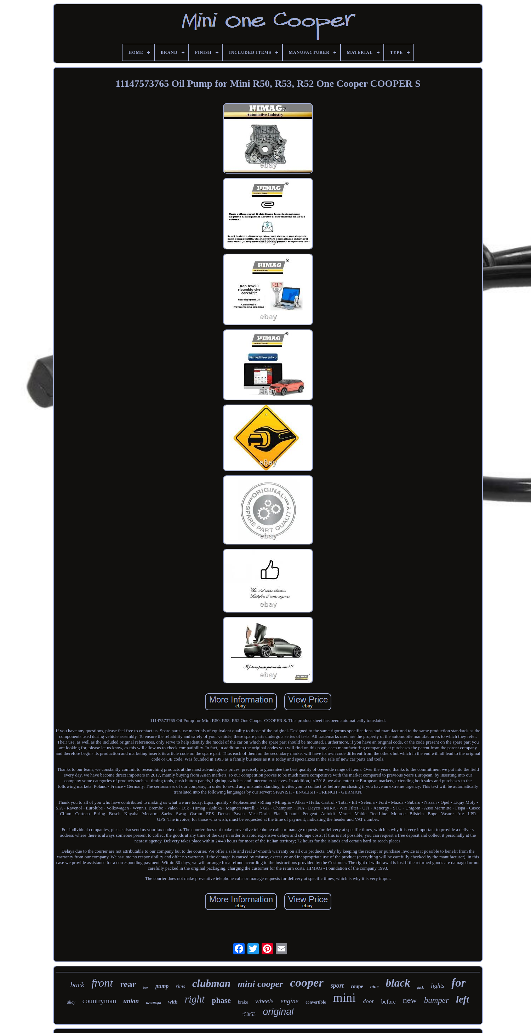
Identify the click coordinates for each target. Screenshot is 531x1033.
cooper (306, 982)
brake (243, 1002)
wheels (264, 1001)
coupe (357, 986)
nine (374, 986)
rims (180, 986)
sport (337, 985)
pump (162, 986)
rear (128, 984)
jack (420, 987)
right (195, 999)
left (462, 999)
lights (437, 985)
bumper (436, 1000)
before (388, 1002)
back (77, 985)
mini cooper (260, 984)
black (398, 983)
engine (290, 1001)
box (145, 987)
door (368, 1001)
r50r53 (249, 1014)
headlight (153, 1003)
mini (344, 998)
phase (221, 1000)
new (410, 1000)
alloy (71, 1002)
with (173, 1002)
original (278, 1011)
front (102, 982)
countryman (99, 1001)
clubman (211, 983)
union (131, 1001)
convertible (316, 1002)
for (458, 982)
